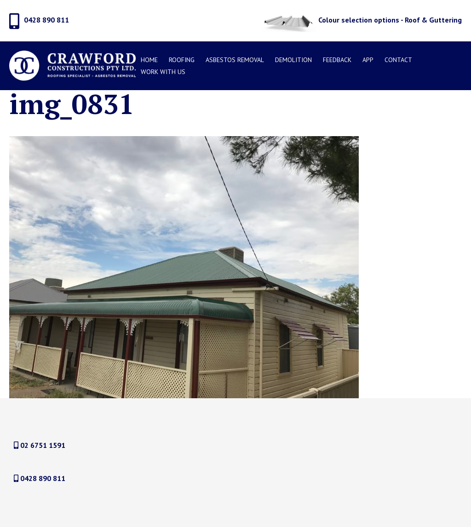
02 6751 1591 (39, 445)
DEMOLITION (293, 60)
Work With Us (163, 72)
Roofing (182, 60)
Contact (398, 60)
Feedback (337, 60)
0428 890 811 (39, 478)
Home (149, 60)
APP (367, 60)
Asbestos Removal (235, 60)
